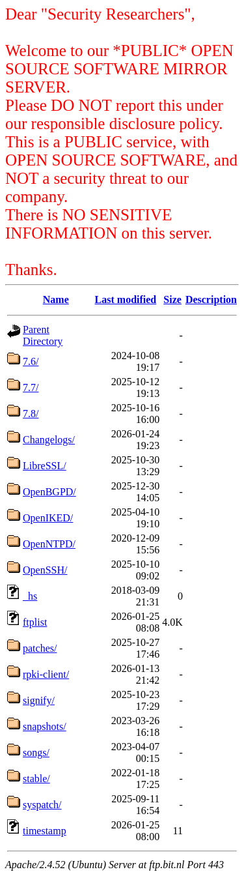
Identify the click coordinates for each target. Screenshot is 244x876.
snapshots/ (44, 726)
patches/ (40, 648)
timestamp (44, 830)
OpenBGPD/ (49, 491)
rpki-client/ (46, 674)
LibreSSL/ (44, 465)
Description (211, 299)
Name (56, 299)
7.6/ (30, 361)
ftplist (35, 622)
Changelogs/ (49, 439)
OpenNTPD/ (49, 543)
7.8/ (30, 413)
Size (172, 299)
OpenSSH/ (45, 570)
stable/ (36, 778)
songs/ (36, 752)
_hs (30, 596)
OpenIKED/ (48, 517)
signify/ (39, 700)
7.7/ (30, 387)
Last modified (126, 299)
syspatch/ (42, 804)
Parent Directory (42, 335)
